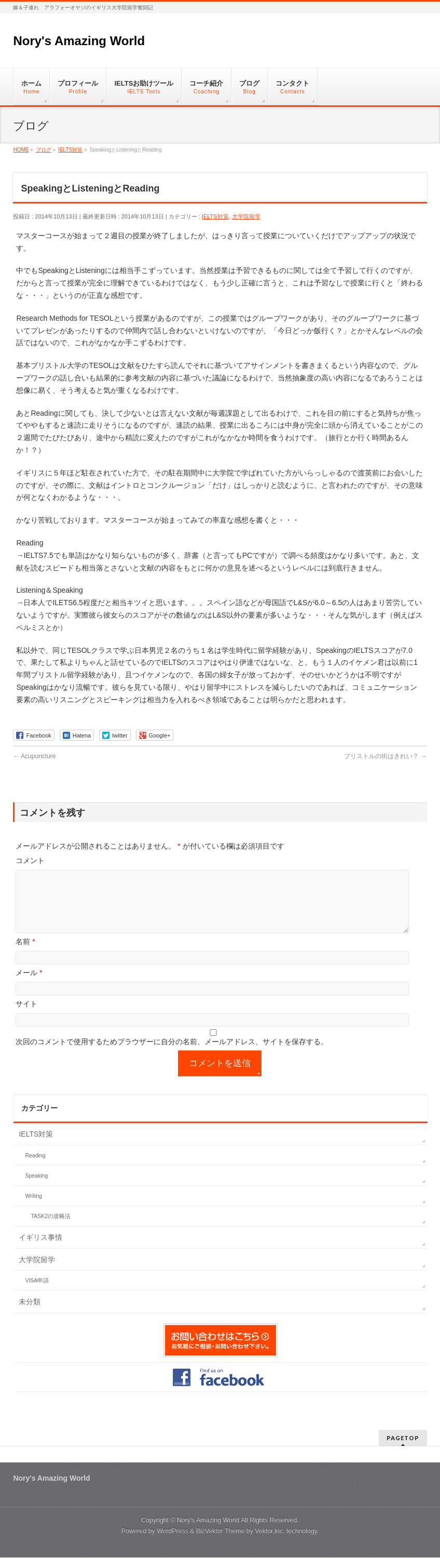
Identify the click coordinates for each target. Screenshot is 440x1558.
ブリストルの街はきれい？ (385, 756)
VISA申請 (37, 1293)
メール (29, 985)
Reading (35, 1168)
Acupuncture (34, 756)
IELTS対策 (215, 216)
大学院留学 (246, 216)
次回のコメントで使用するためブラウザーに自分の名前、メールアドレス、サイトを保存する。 (172, 1054)
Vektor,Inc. (270, 1531)
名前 (25, 954)
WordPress (172, 1531)
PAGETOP (403, 1438)
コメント (30, 860)
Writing (33, 1208)
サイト (26, 1016)
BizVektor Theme (220, 1531)
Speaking (36, 1188)
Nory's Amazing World (79, 41)
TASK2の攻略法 (50, 1228)
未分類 (29, 1314)
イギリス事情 (40, 1250)
